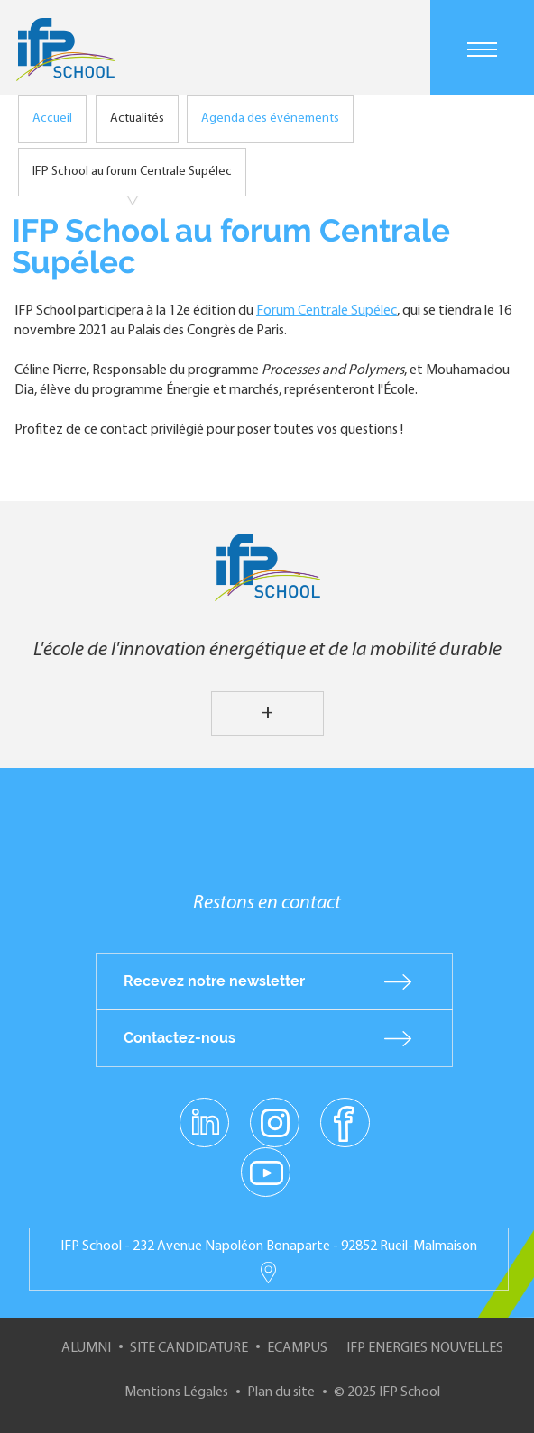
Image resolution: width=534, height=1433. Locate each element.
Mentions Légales (176, 1392)
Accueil (52, 118)
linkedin (204, 1112)
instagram (274, 1122)
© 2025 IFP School (387, 1392)
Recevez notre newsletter (214, 981)
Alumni (86, 1348)
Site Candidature (189, 1348)
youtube (266, 1172)
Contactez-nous (179, 1037)
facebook (345, 1122)
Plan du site (281, 1392)
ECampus (297, 1348)
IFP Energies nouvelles (424, 1348)
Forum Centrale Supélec (326, 311)
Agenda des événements (270, 118)
